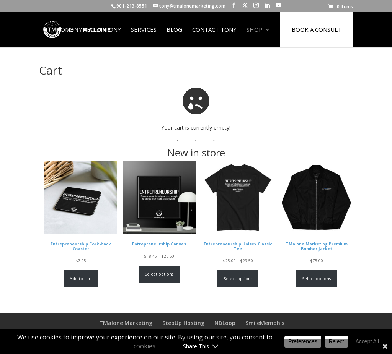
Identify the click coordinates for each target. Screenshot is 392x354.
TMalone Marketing (125, 322)
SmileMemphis (264, 322)
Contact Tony (214, 30)
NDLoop (224, 322)
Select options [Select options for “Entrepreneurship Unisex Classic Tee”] (238, 278)
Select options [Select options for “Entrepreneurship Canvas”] (159, 274)
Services (144, 30)
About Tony (102, 30)
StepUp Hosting (183, 322)
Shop (255, 30)
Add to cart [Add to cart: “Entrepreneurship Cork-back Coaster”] (81, 278)
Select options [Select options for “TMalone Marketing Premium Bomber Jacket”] (316, 278)
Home (65, 30)
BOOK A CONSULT (316, 29)
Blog (174, 30)
